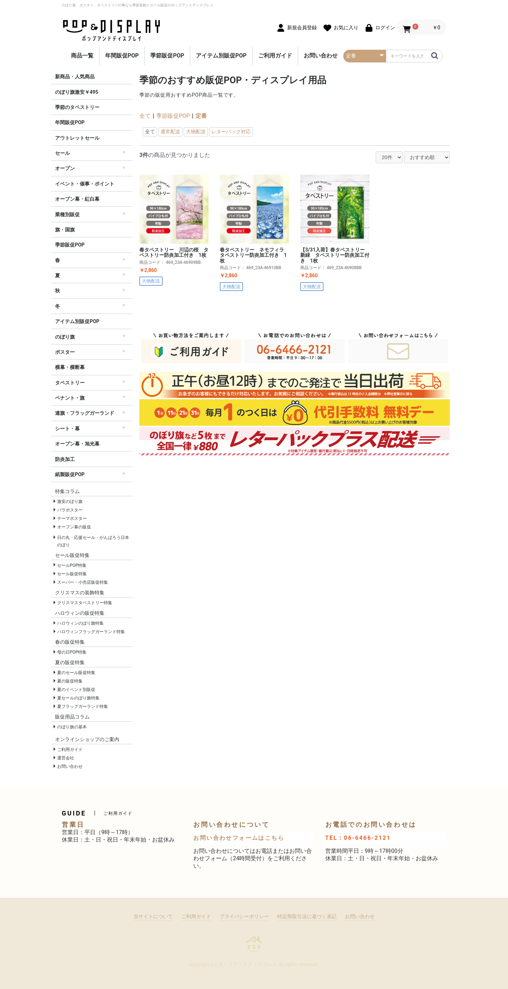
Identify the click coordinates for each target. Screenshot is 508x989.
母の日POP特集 (71, 652)
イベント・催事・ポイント (84, 184)
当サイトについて (153, 916)
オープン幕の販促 (74, 526)
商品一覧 (82, 55)
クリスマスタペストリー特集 (84, 602)
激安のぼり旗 (70, 501)
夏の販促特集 (70, 681)
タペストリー (70, 383)
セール (62, 153)
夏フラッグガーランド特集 (82, 706)
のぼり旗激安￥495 (76, 92)
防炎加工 (65, 459)
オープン (65, 168)
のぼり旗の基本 (72, 726)
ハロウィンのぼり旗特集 (80, 623)
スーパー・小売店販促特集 (82, 582)
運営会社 (65, 758)
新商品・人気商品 (75, 76)
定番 (201, 116)
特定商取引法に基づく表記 (307, 916)
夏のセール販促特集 (76, 672)
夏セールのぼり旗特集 (78, 698)
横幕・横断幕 (70, 367)
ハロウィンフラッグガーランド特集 (91, 631)
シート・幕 (67, 428)
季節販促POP (167, 55)
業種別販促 (67, 214)
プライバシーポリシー (244, 916)
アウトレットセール (77, 138)
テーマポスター (72, 518)
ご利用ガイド (275, 55)
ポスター (65, 352)
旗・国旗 (65, 229)
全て (145, 116)
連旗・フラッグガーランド (84, 413)
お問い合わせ (321, 55)
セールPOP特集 (71, 565)
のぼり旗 (65, 337)
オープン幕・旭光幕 (77, 444)
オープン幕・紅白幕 (77, 199)
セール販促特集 (72, 573)
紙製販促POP (70, 474)
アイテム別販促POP (221, 55)
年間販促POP (122, 55)
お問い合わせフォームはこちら (238, 838)
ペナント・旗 (70, 398)
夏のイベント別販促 (76, 689)
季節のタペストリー (77, 107)
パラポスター (70, 510)
